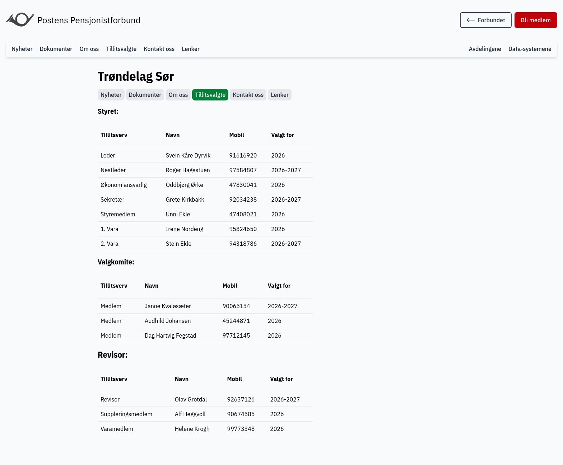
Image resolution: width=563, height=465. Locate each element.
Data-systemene (530, 48)
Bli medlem (536, 20)
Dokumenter (56, 48)
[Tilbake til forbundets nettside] (486, 20)
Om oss (89, 48)
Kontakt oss (159, 48)
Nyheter (22, 48)
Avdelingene (485, 48)
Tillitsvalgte (121, 48)
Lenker (191, 48)
